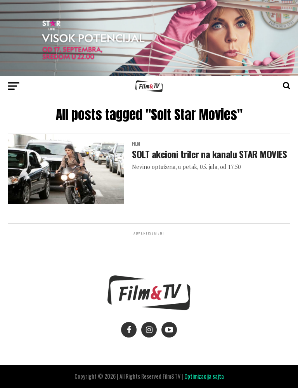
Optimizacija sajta (204, 376)
